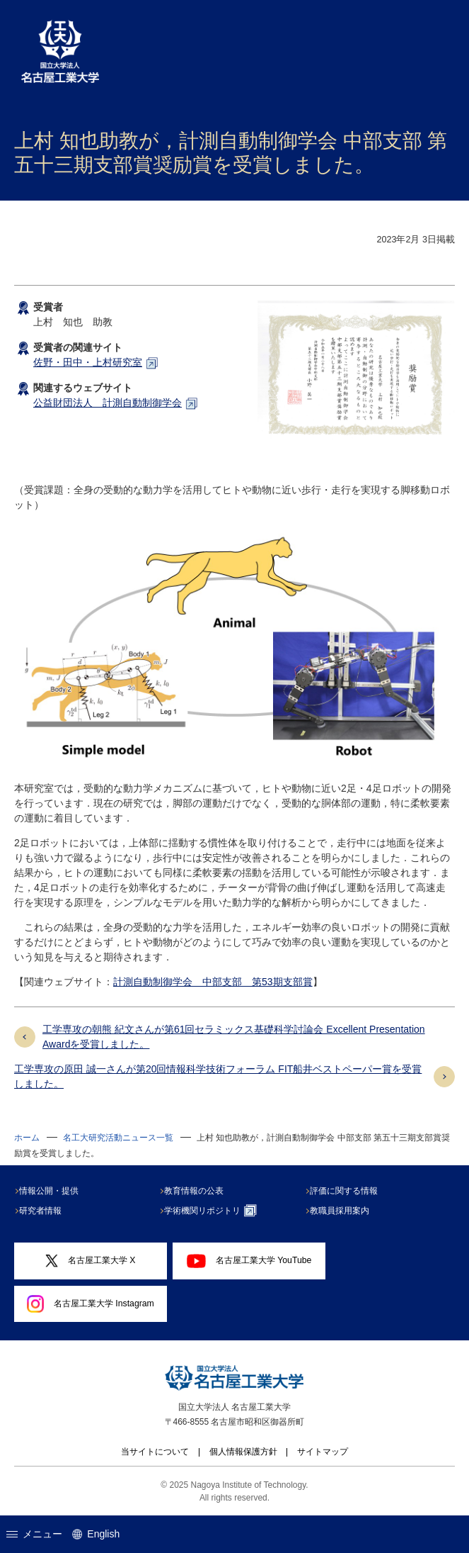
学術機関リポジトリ (213, 1210)
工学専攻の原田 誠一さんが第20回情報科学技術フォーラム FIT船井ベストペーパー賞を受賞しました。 (218, 1076)
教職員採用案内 (341, 1211)
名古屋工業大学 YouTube (249, 1260)
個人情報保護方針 (243, 1452)
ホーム (27, 1138)
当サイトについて (155, 1452)
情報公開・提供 (51, 1191)
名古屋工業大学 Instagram (90, 1303)
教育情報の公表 (196, 1191)
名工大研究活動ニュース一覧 (118, 1138)
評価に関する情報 (346, 1191)
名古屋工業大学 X (90, 1261)
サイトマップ (322, 1452)
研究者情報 (42, 1211)
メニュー (34, 1534)
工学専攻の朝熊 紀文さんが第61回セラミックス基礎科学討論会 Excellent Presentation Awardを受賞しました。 (233, 1037)
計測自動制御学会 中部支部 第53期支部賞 (213, 981)
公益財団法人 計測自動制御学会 (107, 402)
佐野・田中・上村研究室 (87, 362)
